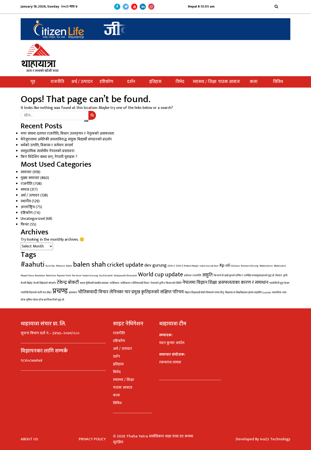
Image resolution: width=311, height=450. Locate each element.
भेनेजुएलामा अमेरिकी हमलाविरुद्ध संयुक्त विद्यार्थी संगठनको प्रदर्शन (66, 139)
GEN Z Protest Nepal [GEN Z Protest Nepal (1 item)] (187, 266)
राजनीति (57, 81)
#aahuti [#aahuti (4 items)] (32, 264)
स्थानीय (26, 201)
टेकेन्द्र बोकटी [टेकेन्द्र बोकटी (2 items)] (68, 282)
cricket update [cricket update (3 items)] (125, 265)
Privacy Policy (92, 439)
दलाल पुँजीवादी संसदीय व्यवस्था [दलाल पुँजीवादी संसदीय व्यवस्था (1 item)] (94, 283)
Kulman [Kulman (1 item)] (235, 266)
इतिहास (155, 81)
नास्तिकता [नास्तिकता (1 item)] (114, 283)
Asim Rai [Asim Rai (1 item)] (50, 266)
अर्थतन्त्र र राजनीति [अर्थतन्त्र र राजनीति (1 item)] (192, 275)
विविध (278, 81)
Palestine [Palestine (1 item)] (51, 275)
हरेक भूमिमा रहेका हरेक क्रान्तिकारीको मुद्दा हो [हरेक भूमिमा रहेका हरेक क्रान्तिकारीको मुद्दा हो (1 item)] (42, 300)
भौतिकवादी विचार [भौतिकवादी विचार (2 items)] (93, 292)
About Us (29, 439)
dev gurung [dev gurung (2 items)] (155, 265)
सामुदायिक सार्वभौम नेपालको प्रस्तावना (47, 151)
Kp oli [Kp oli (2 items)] (224, 265)
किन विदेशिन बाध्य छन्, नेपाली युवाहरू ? (49, 157)
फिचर (25, 224)
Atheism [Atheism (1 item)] (60, 266)
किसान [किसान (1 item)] (278, 275)
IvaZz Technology (275, 439)
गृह (32, 81)
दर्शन (131, 81)
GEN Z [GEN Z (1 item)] (171, 266)
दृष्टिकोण (106, 81)
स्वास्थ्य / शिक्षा (204, 81)
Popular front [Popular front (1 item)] (64, 275)
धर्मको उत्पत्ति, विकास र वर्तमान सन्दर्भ (47, 145)
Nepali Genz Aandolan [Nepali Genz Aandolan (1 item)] (33, 275)
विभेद (180, 81)
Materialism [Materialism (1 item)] (266, 266)
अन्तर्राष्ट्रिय (28, 207)
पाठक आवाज (229, 81)
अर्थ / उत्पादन (82, 81)
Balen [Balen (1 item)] (69, 266)
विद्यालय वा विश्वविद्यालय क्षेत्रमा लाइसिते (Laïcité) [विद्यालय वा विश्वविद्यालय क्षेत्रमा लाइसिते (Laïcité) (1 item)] (248, 292)
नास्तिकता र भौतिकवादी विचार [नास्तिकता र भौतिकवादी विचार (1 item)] (134, 283)
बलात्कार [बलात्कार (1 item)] (73, 292)
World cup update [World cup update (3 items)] (160, 274)
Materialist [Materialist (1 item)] (280, 266)
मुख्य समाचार (30, 178)
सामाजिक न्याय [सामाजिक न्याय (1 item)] (279, 292)
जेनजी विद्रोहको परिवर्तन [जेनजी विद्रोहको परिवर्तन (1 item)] (44, 283)
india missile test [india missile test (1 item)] (208, 266)
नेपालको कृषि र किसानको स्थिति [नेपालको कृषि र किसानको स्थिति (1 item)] (165, 283)
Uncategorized (33, 218)
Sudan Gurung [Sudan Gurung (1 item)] (90, 275)
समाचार (26, 172)
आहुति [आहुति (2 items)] (207, 275)
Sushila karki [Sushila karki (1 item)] (106, 275)
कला (254, 81)
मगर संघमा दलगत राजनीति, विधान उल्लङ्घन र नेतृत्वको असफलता (67, 133)
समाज (25, 189)
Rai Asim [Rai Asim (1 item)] (77, 275)
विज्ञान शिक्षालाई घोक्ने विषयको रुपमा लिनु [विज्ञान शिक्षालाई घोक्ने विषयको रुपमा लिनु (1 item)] (204, 292)
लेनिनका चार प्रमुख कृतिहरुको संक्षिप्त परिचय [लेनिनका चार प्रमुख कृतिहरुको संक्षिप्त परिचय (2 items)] (146, 292)
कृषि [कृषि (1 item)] (285, 275)
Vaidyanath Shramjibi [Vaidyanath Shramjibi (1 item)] (125, 275)
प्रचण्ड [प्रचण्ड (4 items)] (60, 291)
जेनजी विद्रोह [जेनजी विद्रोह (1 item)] (26, 283)
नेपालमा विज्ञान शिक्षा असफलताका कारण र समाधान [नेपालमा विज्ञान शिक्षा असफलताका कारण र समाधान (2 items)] (225, 282)
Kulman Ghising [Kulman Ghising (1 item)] (250, 266)
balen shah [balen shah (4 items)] (89, 264)
